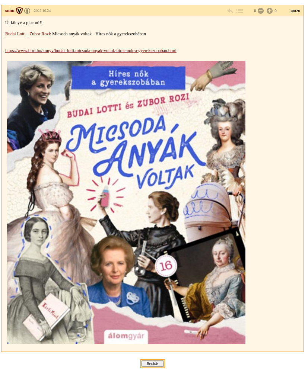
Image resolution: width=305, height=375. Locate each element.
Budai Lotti (15, 33)
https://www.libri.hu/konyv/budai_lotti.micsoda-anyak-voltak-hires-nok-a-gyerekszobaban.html (91, 50)
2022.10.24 (42, 11)
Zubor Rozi (39, 33)
